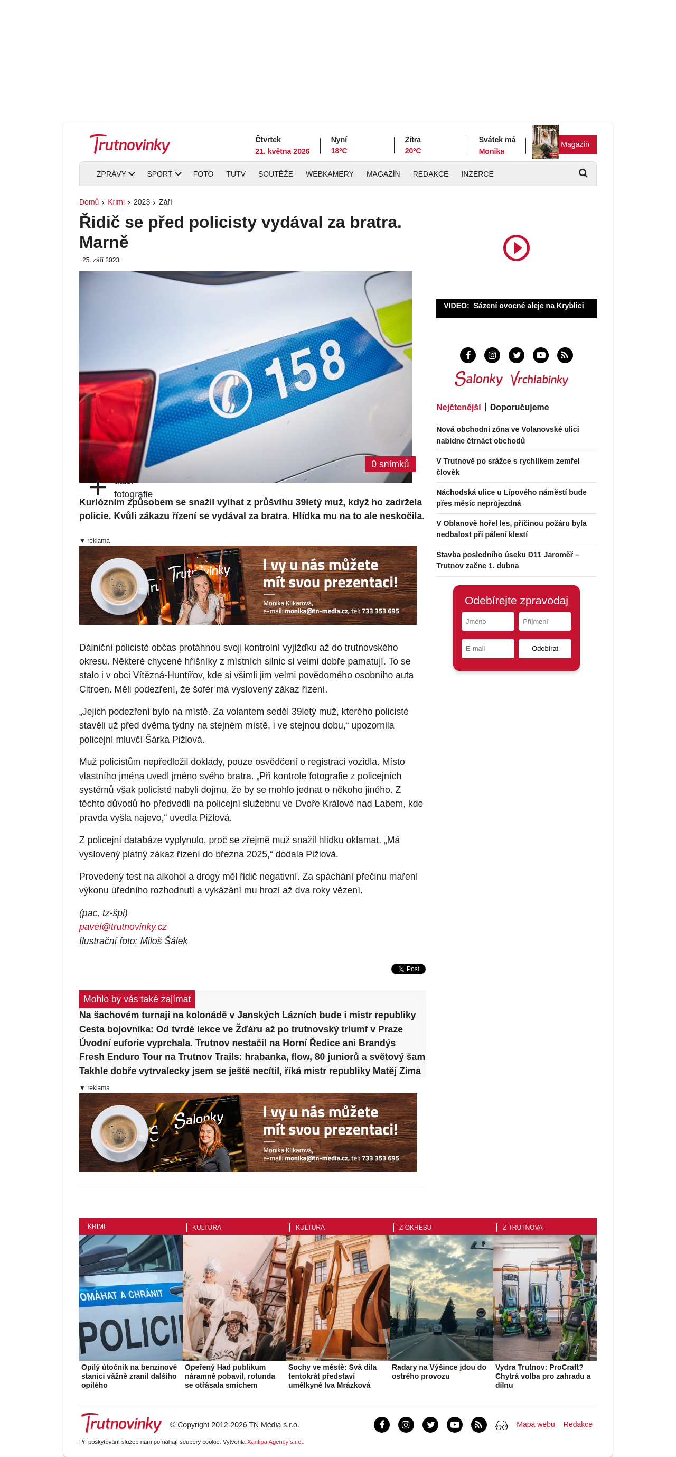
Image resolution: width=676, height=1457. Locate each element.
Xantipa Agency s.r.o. (275, 1441)
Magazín (575, 144)
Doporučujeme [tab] (519, 407)
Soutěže (275, 174)
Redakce (431, 174)
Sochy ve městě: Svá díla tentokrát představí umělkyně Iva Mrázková (332, 1376)
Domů (89, 202)
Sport (159, 174)
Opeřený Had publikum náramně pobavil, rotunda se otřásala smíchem (230, 1376)
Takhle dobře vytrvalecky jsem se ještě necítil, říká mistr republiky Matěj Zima (250, 1071)
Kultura (206, 1227)
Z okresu (415, 1227)
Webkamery (330, 174)
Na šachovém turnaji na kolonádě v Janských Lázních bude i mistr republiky (247, 1015)
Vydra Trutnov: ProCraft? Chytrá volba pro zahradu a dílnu (542, 1376)
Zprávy (111, 174)
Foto (203, 174)
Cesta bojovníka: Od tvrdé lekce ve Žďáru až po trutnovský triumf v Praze (241, 1029)
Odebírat (545, 648)
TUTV (236, 174)
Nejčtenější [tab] (458, 407)
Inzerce (477, 174)
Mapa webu (536, 1424)
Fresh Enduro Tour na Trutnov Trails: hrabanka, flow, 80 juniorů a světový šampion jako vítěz (252, 1057)
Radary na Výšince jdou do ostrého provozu (439, 1371)
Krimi (116, 202)
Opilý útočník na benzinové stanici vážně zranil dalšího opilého (129, 1376)
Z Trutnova (523, 1227)
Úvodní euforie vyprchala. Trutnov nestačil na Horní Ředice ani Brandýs (237, 1043)
